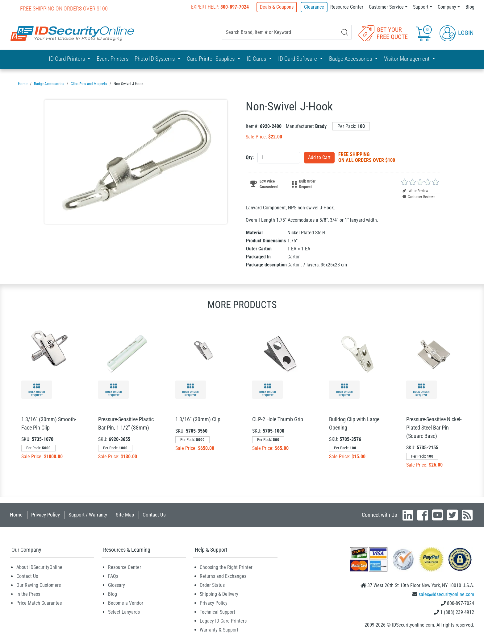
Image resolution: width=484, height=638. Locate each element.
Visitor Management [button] (407, 58)
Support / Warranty (88, 514)
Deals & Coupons (278, 7)
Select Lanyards (124, 612)
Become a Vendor (125, 603)
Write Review (415, 190)
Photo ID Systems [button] (155, 58)
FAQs (113, 576)
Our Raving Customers (38, 585)
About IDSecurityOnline (39, 567)
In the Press (28, 594)
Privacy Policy (45, 514)
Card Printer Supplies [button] (211, 58)
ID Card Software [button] (298, 58)
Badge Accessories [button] (351, 58)
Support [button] (420, 7)
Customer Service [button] (386, 7)
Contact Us (154, 514)
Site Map (125, 514)
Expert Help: (221, 7)
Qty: (250, 157)
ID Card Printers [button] (67, 58)
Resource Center (346, 7)
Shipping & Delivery (219, 594)
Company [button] (447, 7)
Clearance (314, 7)
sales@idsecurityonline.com (446, 594)
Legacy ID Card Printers (223, 621)
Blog (469, 7)
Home (16, 514)
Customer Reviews (419, 196)
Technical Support (217, 612)
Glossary (116, 585)
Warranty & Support (219, 629)
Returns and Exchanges (223, 576)
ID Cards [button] (257, 58)
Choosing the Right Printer (226, 567)
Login (457, 32)
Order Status (212, 585)
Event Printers (112, 58)
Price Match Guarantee (39, 603)
